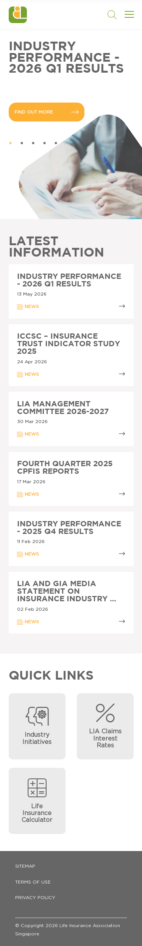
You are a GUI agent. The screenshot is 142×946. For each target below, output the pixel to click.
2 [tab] (22, 143)
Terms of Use (33, 882)
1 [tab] (10, 143)
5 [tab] (56, 143)
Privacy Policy (35, 897)
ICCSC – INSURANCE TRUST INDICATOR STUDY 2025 (68, 344)
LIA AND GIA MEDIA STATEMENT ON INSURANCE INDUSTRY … (66, 591)
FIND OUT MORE (46, 112)
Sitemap (25, 866)
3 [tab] (33, 143)
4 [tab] (44, 143)
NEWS (28, 307)
